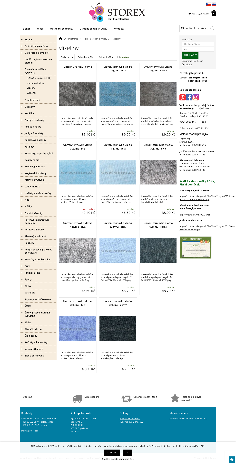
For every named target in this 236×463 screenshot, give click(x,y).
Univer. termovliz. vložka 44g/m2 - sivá (77, 224)
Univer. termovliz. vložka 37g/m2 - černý (118, 302)
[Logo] (118, 12)
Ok (127, 452)
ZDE (132, 458)
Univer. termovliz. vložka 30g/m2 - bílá (77, 146)
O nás (40, 28)
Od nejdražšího (106, 57)
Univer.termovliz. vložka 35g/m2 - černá (158, 68)
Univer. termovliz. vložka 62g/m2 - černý (158, 224)
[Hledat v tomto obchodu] (212, 28)
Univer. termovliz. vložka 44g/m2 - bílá (118, 146)
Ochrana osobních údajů (93, 28)
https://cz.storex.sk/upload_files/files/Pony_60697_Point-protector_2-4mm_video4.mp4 (207, 198)
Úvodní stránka (71, 38)
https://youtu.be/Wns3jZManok (194, 214)
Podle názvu (67, 57)
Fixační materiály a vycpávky (96, 38)
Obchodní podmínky (61, 28)
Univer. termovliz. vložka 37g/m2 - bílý (77, 302)
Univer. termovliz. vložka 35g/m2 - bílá (118, 68)
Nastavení (112, 452)
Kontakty (119, 28)
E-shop (26, 28)
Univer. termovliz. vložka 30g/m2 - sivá (158, 146)
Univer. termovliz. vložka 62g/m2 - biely (118, 224)
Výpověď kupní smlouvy (131, 421)
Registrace (187, 64)
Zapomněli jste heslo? (192, 60)
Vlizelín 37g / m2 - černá (78, 66)
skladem (124, 56)
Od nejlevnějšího (86, 57)
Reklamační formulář (130, 418)
